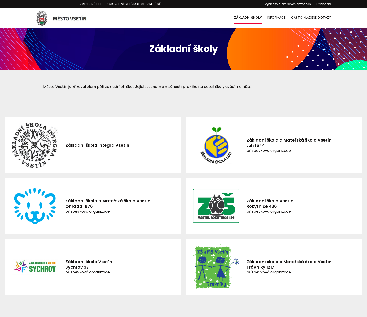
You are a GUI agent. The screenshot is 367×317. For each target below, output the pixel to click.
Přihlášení (323, 4)
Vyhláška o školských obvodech (288, 4)
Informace (276, 17)
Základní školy (248, 17)
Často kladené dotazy (311, 17)
